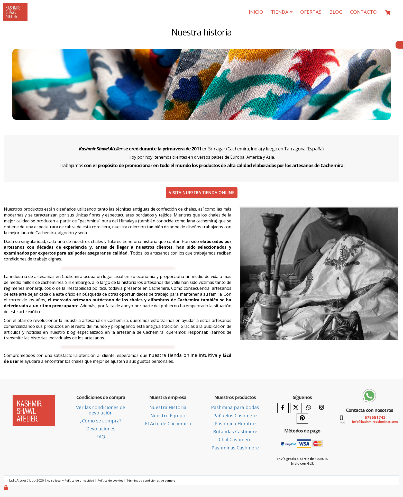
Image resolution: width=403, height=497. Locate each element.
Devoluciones (100, 429)
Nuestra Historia (167, 407)
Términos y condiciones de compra (151, 480)
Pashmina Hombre (235, 423)
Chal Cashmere (235, 439)
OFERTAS (311, 11)
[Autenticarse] (6, 487)
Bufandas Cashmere (235, 431)
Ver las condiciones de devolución (100, 409)
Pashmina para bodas (235, 407)
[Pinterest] (302, 418)
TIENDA (281, 11)
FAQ (100, 436)
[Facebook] (283, 408)
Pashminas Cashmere (235, 448)
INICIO (256, 11)
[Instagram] (321, 408)
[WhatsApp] (308, 408)
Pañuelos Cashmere (235, 415)
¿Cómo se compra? (101, 421)
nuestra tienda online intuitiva (183, 355)
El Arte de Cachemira (168, 423)
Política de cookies (110, 480)
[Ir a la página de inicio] (15, 6)
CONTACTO (363, 11)
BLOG (335, 11)
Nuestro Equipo (167, 415)
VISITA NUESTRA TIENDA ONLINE (201, 192)
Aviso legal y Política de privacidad (70, 480)
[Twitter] (295, 408)
